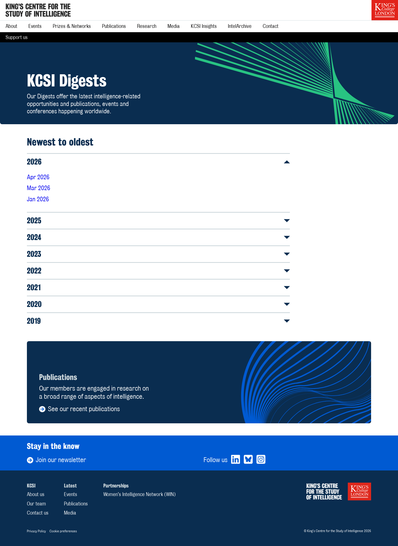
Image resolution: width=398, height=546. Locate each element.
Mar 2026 (38, 188)
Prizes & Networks (72, 26)
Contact (270, 26)
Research (146, 26)
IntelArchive (240, 26)
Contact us (37, 513)
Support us (17, 37)
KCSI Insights (204, 26)
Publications (114, 26)
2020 (158, 304)
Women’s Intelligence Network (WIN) (139, 494)
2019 (158, 320)
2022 (158, 270)
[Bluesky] (248, 460)
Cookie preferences (63, 531)
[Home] (38, 10)
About (11, 26)
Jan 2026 (38, 199)
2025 (158, 220)
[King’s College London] (384, 10)
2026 (158, 161)
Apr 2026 (38, 177)
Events (35, 26)
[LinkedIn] (235, 460)
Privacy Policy (36, 531)
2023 (158, 253)
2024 (158, 237)
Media (174, 26)
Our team (36, 503)
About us (35, 494)
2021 (158, 287)
